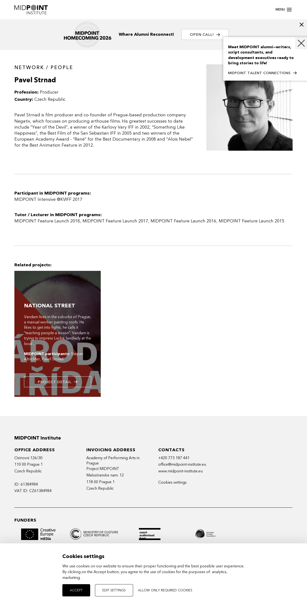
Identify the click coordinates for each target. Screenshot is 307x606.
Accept (76, 590)
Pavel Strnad (52, 359)
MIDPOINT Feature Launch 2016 (183, 221)
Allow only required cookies (165, 590)
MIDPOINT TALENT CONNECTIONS (262, 73)
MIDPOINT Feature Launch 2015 (251, 221)
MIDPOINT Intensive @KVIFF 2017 (48, 199)
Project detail (57, 381)
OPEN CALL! (205, 34)
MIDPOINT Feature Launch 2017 (115, 221)
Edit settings (114, 590)
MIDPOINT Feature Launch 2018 (47, 221)
